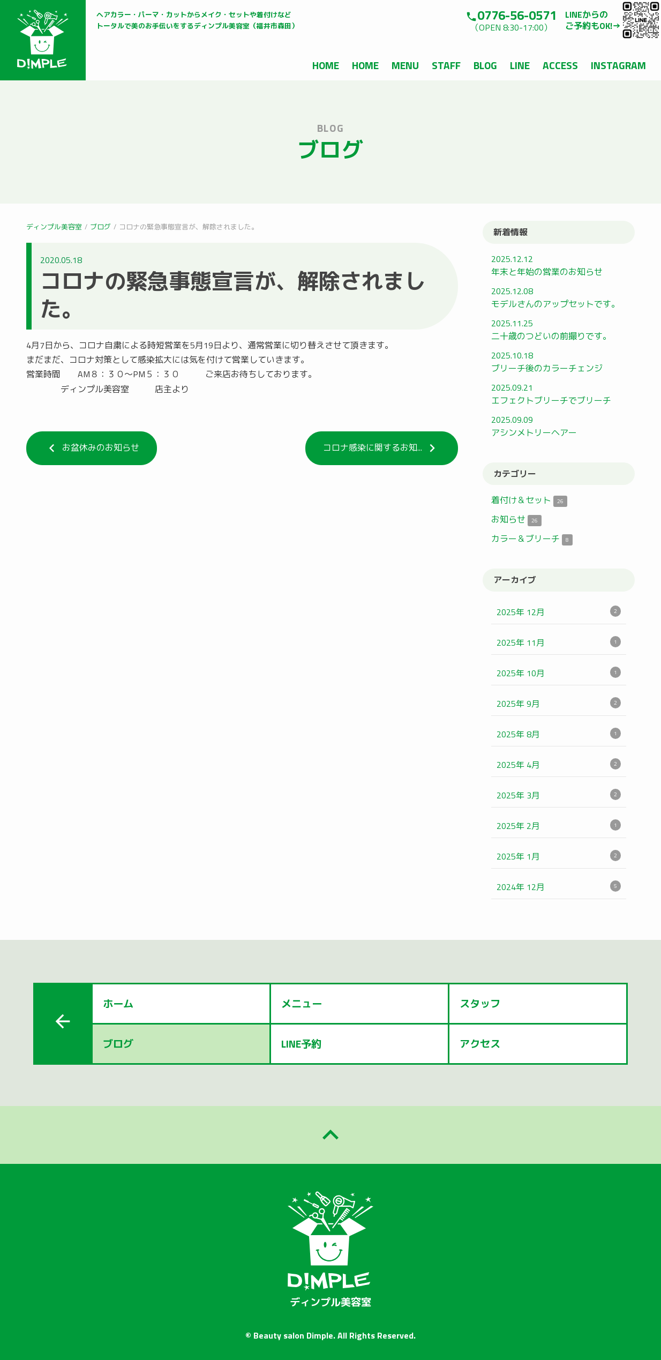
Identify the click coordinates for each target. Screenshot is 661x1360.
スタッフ (480, 1003)
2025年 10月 (559, 673)
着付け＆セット (529, 500)
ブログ (100, 226)
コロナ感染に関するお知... (381, 448)
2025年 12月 (559, 612)
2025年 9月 (559, 703)
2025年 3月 (559, 795)
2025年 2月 (559, 825)
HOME (325, 65)
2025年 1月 (559, 856)
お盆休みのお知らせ (91, 448)
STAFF (446, 65)
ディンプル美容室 (54, 226)
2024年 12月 (559, 886)
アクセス (480, 1043)
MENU (405, 65)
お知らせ (516, 519)
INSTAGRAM (618, 65)
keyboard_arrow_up (330, 1135)
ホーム (118, 1003)
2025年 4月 (559, 764)
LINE (520, 65)
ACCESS (560, 65)
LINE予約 (301, 1043)
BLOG (485, 65)
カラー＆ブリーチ (532, 538)
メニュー (301, 1003)
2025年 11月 (559, 642)
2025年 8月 (559, 734)
